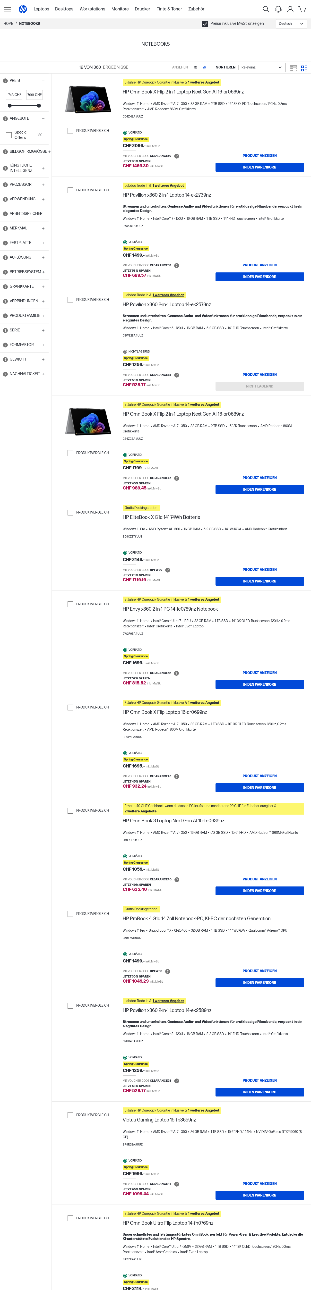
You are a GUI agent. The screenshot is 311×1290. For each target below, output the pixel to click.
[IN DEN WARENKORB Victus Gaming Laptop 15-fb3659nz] (260, 1195)
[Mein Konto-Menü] (290, 9)
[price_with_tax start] (10, 95)
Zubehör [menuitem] (196, 9)
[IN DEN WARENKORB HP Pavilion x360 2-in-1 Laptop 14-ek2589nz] (260, 1092)
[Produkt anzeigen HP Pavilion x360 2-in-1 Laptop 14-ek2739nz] (260, 265)
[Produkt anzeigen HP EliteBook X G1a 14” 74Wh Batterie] (260, 569)
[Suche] (266, 9)
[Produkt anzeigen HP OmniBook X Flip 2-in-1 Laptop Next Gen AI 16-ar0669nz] (260, 155)
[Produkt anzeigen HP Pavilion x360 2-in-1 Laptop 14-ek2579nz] (260, 374)
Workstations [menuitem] (92, 9)
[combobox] (291, 23)
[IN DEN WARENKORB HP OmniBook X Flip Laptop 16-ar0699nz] (260, 787)
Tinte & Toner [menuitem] (169, 9)
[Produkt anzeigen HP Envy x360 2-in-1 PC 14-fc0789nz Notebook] (260, 672)
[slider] (10, 106)
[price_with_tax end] (30, 95)
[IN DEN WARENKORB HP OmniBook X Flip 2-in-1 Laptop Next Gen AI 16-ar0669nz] (260, 167)
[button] (24, 81)
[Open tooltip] (5, 80)
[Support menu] (278, 9)
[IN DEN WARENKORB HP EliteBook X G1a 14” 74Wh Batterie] (260, 581)
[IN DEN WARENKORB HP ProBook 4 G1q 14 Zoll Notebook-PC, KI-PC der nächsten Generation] (260, 982)
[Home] (23, 9)
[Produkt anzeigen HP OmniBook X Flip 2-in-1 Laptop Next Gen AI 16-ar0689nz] (260, 477)
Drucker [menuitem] (142, 9)
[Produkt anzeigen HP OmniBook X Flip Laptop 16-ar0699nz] (260, 776)
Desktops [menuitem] (64, 9)
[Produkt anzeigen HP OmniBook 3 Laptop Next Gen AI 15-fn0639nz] (260, 879)
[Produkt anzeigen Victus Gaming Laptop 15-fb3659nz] (260, 1183)
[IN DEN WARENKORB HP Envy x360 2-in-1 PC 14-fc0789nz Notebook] (260, 684)
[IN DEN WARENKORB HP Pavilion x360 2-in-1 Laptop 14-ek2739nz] (260, 276)
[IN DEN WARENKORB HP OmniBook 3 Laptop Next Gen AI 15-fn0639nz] (260, 890)
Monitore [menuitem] (120, 9)
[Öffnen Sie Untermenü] (7, 9)
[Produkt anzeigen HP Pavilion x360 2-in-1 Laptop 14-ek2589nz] (260, 1080)
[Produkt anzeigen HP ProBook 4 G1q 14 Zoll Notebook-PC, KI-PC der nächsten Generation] (260, 971)
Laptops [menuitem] (41, 9)
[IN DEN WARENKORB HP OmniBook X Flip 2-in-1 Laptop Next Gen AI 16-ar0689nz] (260, 489)
